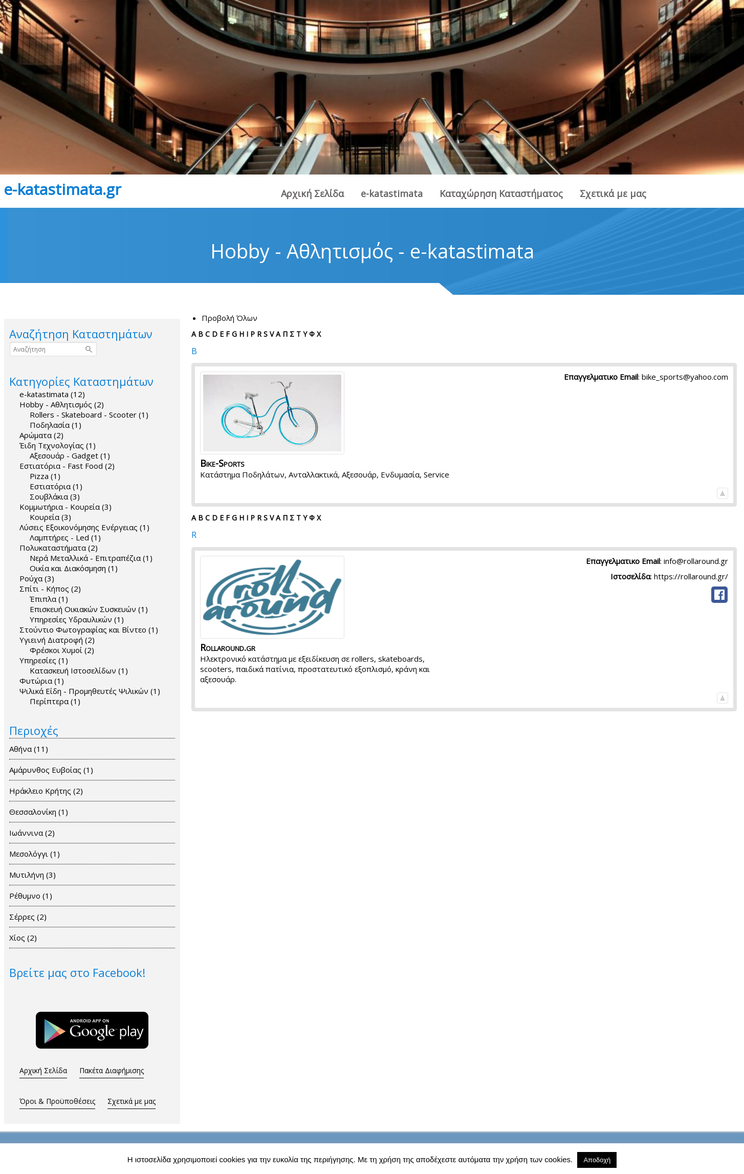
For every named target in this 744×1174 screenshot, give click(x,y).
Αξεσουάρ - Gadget (70, 455)
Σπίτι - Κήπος (50, 588)
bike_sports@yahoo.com (685, 377)
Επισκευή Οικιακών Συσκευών (89, 609)
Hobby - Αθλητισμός (61, 404)
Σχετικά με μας (613, 193)
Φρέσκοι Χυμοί (62, 650)
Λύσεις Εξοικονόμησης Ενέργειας (84, 527)
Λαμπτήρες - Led (65, 537)
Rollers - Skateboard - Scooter (89, 414)
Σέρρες (32, 916)
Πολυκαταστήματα (58, 547)
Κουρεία (50, 517)
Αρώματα (41, 435)
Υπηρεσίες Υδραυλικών (77, 619)
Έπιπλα (49, 599)
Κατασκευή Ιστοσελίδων (79, 670)
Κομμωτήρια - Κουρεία (65, 507)
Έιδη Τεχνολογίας (57, 445)
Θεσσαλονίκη (42, 812)
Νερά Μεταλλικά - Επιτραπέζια (91, 558)
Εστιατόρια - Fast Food (67, 466)
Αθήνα (32, 749)
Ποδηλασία (55, 425)
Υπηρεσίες (43, 660)
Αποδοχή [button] (596, 1160)
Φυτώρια (41, 681)
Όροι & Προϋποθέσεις (57, 1101)
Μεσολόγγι (38, 854)
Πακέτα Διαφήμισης (111, 1070)
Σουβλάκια (55, 496)
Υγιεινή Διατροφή (57, 640)
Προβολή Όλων (229, 318)
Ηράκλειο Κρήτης (50, 791)
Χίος (27, 937)
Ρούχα (36, 578)
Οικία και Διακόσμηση (74, 568)
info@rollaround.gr (696, 561)
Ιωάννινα (36, 833)
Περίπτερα (55, 701)
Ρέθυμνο (34, 895)
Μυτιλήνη (36, 874)
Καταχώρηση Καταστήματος (501, 193)
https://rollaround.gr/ (691, 576)
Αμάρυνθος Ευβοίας (55, 770)
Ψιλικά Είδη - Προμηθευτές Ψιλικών (89, 691)
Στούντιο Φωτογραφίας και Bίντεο (88, 629)
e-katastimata (392, 193)
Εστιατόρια (56, 486)
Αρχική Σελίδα (312, 193)
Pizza (45, 476)
